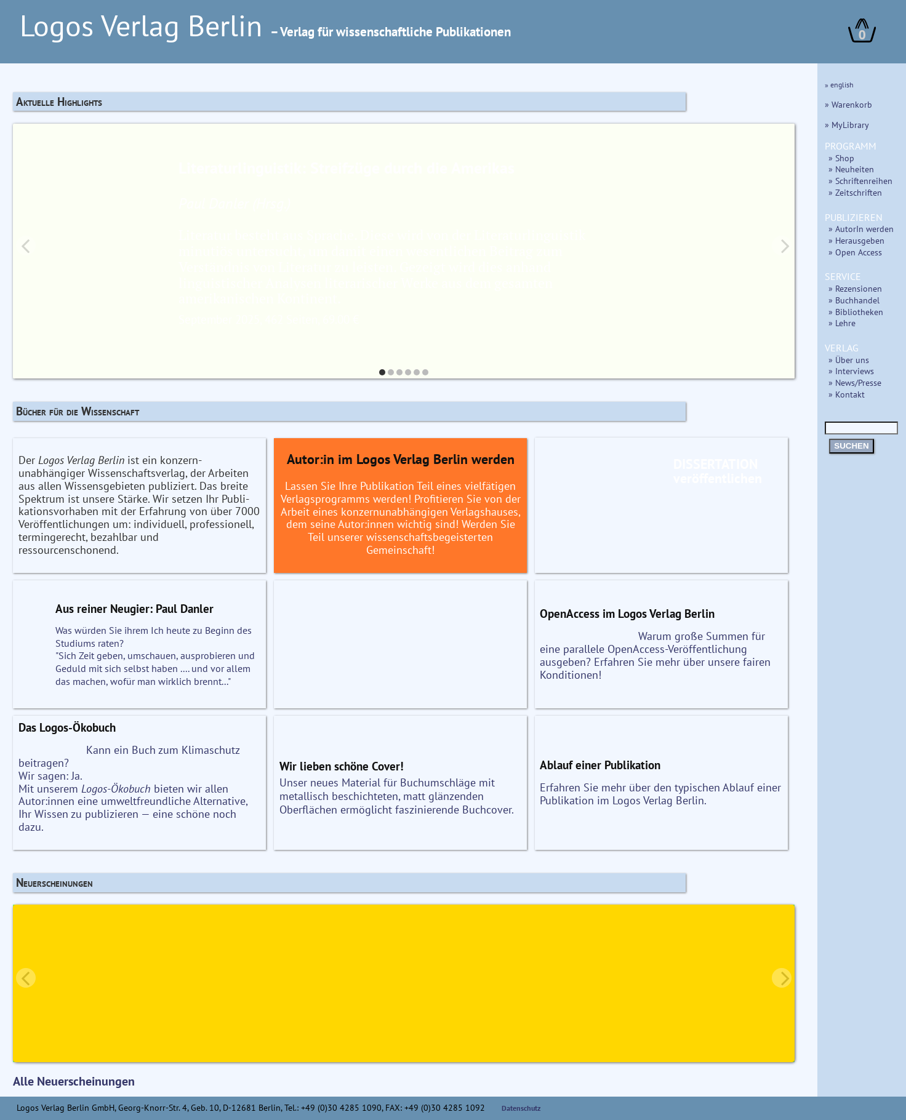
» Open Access (855, 252)
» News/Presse (854, 382)
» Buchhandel (854, 300)
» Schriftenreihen (860, 180)
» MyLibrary (847, 124)
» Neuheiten (851, 169)
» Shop (841, 158)
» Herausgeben (856, 240)
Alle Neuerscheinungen (74, 1082)
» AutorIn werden (861, 228)
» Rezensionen (855, 288)
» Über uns (848, 360)
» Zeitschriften (855, 192)
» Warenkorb (848, 104)
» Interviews (851, 371)
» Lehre (842, 323)
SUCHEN (851, 445)
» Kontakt (846, 394)
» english (839, 84)
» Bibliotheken (855, 312)
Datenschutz (521, 1108)
